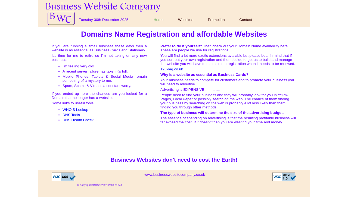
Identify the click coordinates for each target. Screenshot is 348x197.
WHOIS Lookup (75, 110)
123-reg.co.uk (171, 69)
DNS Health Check (78, 120)
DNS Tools (71, 115)
